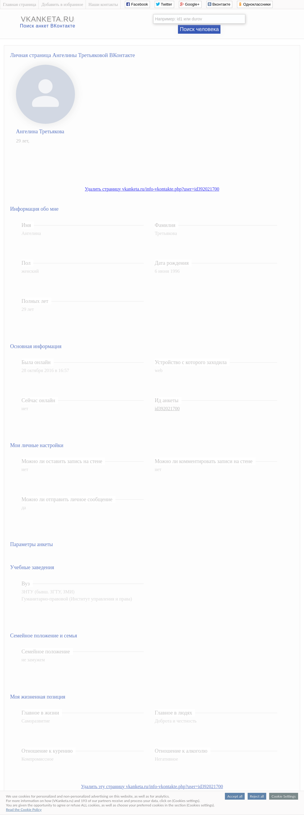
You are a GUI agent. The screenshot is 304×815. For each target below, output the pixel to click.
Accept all (234, 796)
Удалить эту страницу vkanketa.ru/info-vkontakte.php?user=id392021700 (152, 786)
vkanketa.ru (47, 19)
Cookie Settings (284, 796)
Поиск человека (199, 29)
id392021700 (167, 408)
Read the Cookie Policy (24, 809)
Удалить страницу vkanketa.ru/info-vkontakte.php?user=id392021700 (152, 188)
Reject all (257, 796)
